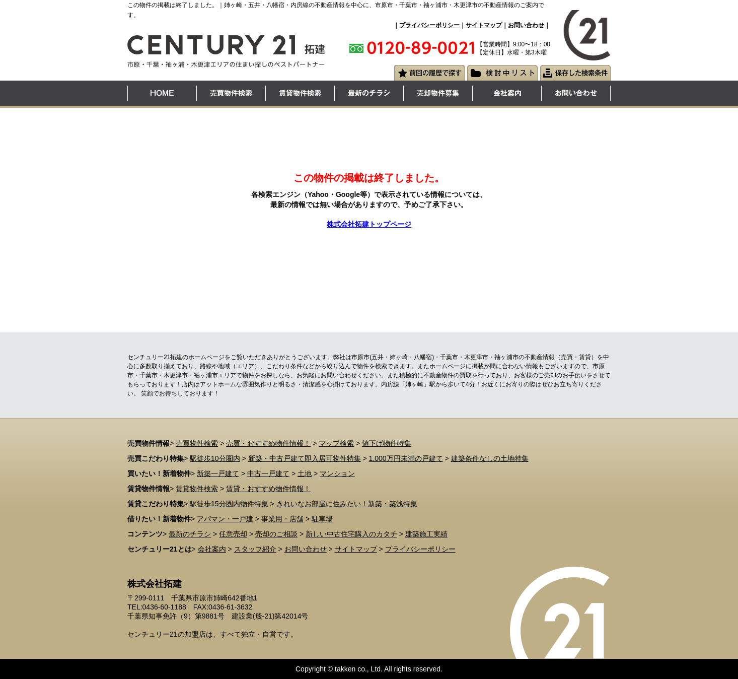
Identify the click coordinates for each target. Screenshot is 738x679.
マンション (337, 473)
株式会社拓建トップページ (369, 224)
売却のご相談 (276, 534)
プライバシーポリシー (429, 25)
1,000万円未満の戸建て (406, 458)
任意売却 (233, 534)
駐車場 (322, 519)
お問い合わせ (526, 25)
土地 (305, 473)
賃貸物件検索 (197, 489)
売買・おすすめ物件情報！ (268, 443)
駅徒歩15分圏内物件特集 (229, 504)
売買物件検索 (197, 443)
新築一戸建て (218, 473)
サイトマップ (484, 25)
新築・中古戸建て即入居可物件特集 (304, 458)
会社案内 (212, 549)
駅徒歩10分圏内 (215, 458)
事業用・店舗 (282, 519)
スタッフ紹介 (255, 549)
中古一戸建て (268, 473)
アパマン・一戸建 (225, 519)
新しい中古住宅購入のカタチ (351, 534)
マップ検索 (336, 443)
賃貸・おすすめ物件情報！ (268, 489)
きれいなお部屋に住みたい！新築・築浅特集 (346, 504)
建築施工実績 (426, 534)
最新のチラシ (190, 534)
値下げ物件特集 (386, 443)
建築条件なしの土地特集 (490, 458)
